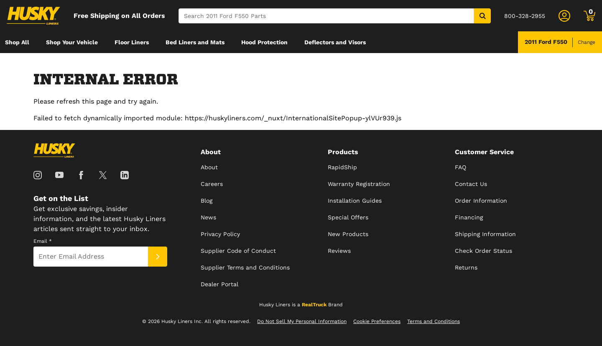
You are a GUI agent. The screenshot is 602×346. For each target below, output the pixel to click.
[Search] (326, 15)
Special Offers (348, 217)
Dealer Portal (219, 284)
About (209, 167)
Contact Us (471, 184)
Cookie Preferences (376, 321)
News (208, 217)
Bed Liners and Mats (195, 42)
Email (42, 241)
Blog (206, 200)
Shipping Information (485, 234)
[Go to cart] (589, 16)
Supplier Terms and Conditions (245, 267)
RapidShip (342, 167)
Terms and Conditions (433, 321)
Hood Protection (264, 42)
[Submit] (157, 257)
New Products (348, 234)
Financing (469, 217)
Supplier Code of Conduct (238, 250)
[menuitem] (17, 42)
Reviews (339, 250)
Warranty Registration (359, 184)
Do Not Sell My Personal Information (302, 321)
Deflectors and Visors (335, 42)
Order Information (481, 200)
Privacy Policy (220, 234)
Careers (212, 184)
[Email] (90, 257)
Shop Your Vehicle (72, 42)
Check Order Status (483, 250)
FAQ (460, 167)
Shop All (17, 42)
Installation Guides (355, 200)
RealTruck (314, 305)
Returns (466, 267)
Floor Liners (132, 42)
